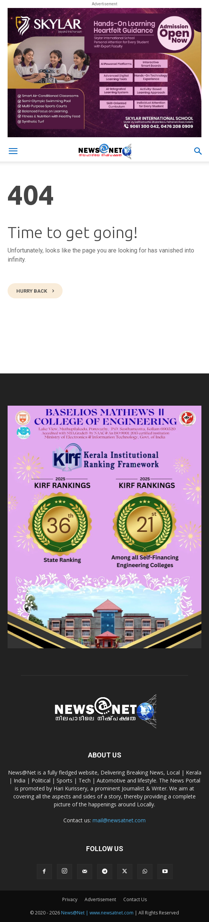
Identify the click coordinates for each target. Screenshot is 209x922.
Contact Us (135, 899)
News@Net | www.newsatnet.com (97, 912)
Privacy (69, 899)
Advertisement (100, 899)
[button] (13, 151)
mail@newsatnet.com (119, 820)
